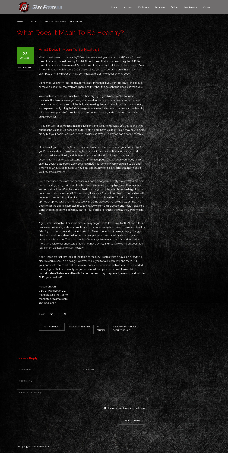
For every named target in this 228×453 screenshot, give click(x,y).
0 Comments (25, 67)
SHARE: (42, 314)
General (101, 330)
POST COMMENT (52, 327)
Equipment (143, 7)
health (133, 327)
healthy (116, 330)
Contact (207, 7)
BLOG (34, 21)
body (119, 327)
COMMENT (88, 369)
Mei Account (190, 7)
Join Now (127, 7)
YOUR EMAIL (25, 381)
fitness (126, 327)
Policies (174, 7)
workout (125, 330)
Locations (160, 7)
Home (114, 7)
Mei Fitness (84, 327)
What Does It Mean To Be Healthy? (69, 49)
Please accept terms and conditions (126, 408)
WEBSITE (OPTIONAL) (30, 392)
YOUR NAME (25, 369)
